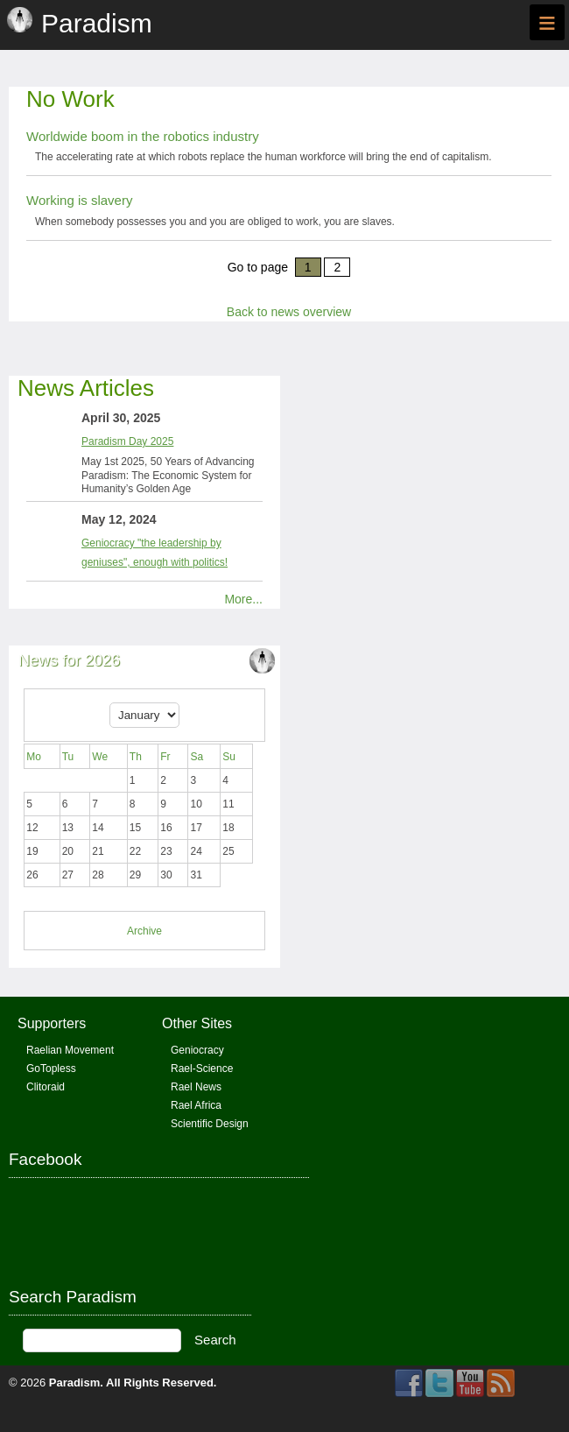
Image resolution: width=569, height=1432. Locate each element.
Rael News (196, 1087)
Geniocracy (197, 1050)
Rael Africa (196, 1105)
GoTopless (51, 1068)
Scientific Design (210, 1124)
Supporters (52, 1023)
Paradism (75, 1382)
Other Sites (197, 1023)
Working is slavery (79, 200)
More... (243, 599)
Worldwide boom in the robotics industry (142, 136)
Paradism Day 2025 (127, 441)
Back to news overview (289, 312)
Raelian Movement (70, 1050)
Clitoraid (45, 1087)
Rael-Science (202, 1068)
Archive (144, 931)
